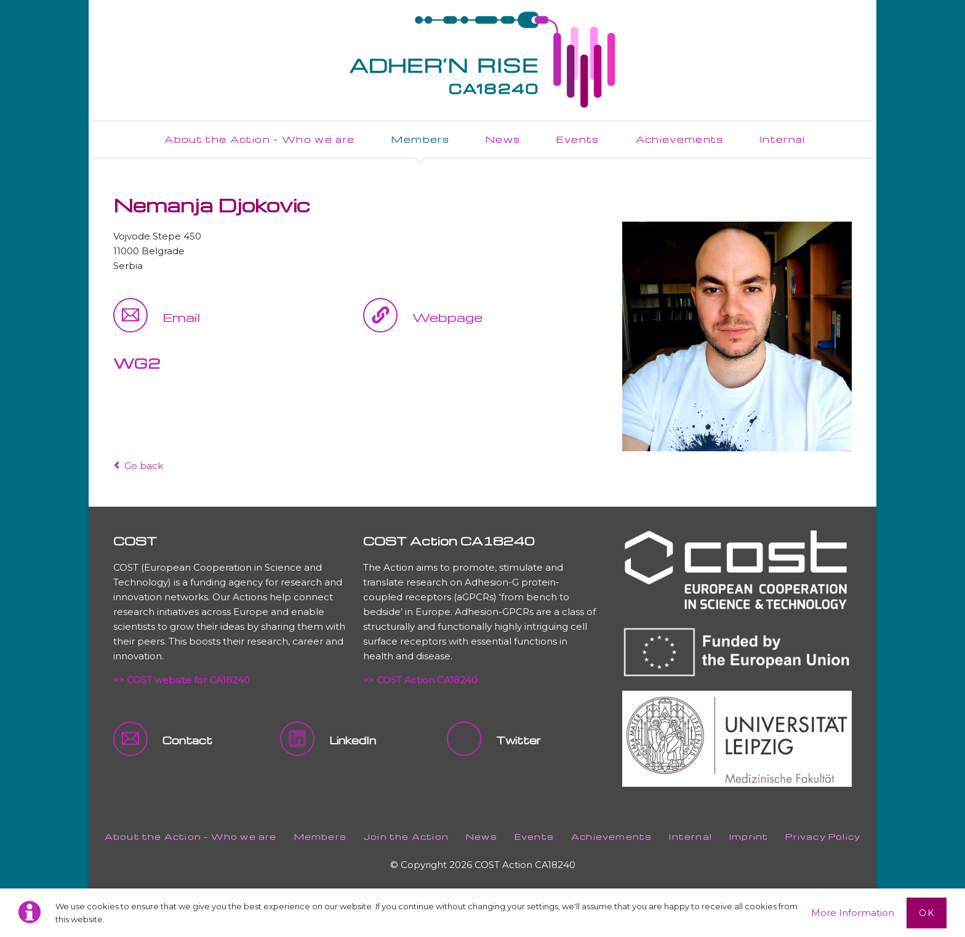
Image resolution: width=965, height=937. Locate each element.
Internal (690, 836)
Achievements (611, 836)
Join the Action (406, 836)
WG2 (136, 363)
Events (534, 836)
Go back (143, 466)
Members (320, 836)
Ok (926, 913)
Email (181, 317)
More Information (852, 913)
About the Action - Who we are (191, 836)
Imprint (748, 836)
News (481, 836)
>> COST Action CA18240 (420, 680)
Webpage (447, 317)
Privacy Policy (822, 836)
